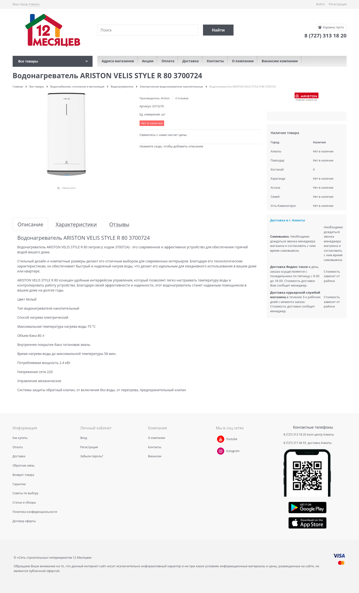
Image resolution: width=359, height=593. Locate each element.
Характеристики (76, 224)
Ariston (165, 98)
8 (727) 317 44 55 (295, 443)
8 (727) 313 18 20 (295, 434)
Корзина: (333, 27)
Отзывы (119, 224)
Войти (320, 4)
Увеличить (69, 188)
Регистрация (338, 4)
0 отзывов (181, 98)
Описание (30, 224)
